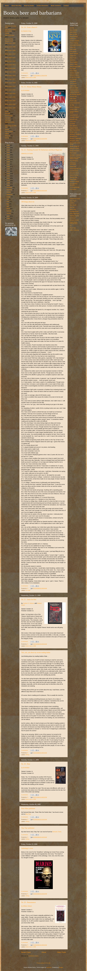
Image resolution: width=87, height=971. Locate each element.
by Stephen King (26, 31)
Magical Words (74, 128)
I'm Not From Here (75, 77)
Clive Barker (73, 51)
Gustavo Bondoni (74, 73)
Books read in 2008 (30, 77)
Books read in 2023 (10, 100)
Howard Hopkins (74, 75)
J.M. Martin (73, 81)
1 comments (24, 750)
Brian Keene (73, 32)
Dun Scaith (73, 68)
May (8, 204)
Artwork (7, 33)
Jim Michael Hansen (75, 94)
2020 (8, 157)
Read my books (29, 5)
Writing (27, 754)
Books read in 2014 (10, 68)
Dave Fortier (73, 58)
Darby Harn (73, 55)
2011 (8, 178)
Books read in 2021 (10, 93)
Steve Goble (73, 179)
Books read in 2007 (10, 43)
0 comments (24, 73)
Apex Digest (73, 200)
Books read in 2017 (10, 79)
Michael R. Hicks (74, 140)
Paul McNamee (74, 160)
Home (7, 5)
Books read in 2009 (10, 50)
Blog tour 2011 (9, 39)
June (8, 201)
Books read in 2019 (10, 86)
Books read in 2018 (10, 82)
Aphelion (72, 203)
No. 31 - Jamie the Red (28, 599)
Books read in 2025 (10, 108)
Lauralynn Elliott (74, 117)
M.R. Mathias (73, 125)
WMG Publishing (74, 230)
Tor (71, 225)
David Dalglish (74, 62)
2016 (8, 166)
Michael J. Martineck (75, 138)
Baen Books (73, 205)
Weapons (7, 135)
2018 (8, 161)
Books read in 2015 (10, 72)
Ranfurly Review (74, 220)
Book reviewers (56, 5)
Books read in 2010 (10, 54)
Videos (7, 133)
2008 (8, 185)
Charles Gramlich (74, 40)
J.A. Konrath (73, 79)
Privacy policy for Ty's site (43, 963)
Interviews (8, 118)
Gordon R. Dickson (28, 603)
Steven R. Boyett (74, 181)
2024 (8, 147)
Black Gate (73, 209)
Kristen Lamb (73, 109)
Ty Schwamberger (75, 187)
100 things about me (27, 202)
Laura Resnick (74, 115)
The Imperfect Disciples (73, 184)
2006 (8, 218)
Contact (66, 5)
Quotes (7, 129)
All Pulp (72, 28)
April (8, 206)
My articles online (9, 122)
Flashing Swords (74, 215)
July (8, 199)
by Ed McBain (25, 90)
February (9, 211)
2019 (8, 159)
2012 (8, 176)
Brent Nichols (73, 30)
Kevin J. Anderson (75, 107)
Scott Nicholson (74, 170)
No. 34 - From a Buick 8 (29, 27)
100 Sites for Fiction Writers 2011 (10, 30)
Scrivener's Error (74, 173)
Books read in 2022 (10, 97)
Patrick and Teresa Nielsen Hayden (75, 157)
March (8, 208)
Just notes (8, 120)
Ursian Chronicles (42, 5)
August (9, 196)
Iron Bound (73, 218)
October (9, 192)
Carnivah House (74, 211)
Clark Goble (73, 49)
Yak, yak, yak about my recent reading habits (35, 652)
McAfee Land (73, 132)
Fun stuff (27, 590)
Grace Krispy (73, 70)
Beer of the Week (9, 35)
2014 (8, 171)
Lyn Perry (72, 123)
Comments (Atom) (33, 956)
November (9, 189)
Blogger (61, 967)
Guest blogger (9, 115)
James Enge (73, 85)
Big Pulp (28, 814)
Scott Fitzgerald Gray (75, 168)
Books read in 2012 (10, 61)
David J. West (73, 64)
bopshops (49, 967)
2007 (8, 216)
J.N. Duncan (73, 83)
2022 (8, 152)
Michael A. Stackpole (75, 134)
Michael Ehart (73, 136)
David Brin (72, 60)
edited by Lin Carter (27, 153)
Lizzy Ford (72, 121)
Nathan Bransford (74, 150)
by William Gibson (26, 906)
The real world (9, 131)
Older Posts (61, 952)
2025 (8, 145)
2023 (8, 150)
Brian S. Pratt (73, 34)
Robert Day (73, 166)
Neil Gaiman (73, 153)
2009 (8, 183)
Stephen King (73, 177)
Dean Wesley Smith (75, 66)
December (9, 187)
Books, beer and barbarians (32, 13)
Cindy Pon (72, 47)
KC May (72, 105)
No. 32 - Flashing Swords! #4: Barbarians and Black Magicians (41, 150)
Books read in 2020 (10, 90)
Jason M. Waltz (74, 87)
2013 (8, 173)
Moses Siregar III (74, 146)
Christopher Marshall (75, 45)
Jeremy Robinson (74, 92)
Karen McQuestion (75, 103)
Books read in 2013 (10, 64)
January (9, 213)
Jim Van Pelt (73, 96)
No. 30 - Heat (25, 764)
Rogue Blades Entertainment (73, 223)
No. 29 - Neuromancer (28, 902)
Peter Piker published (28, 808)
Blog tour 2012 (9, 41)
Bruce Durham (74, 36)
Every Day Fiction (74, 213)
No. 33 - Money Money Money (31, 87)
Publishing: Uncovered (73, 163)
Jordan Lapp (73, 100)
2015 (8, 169)
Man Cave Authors (75, 130)
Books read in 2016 (10, 75)
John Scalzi (73, 98)
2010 (8, 180)
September (10, 194)
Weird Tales (73, 228)
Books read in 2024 (10, 104)
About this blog (16, 5)
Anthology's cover (27, 848)
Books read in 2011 (10, 57)
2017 (8, 164)
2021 (8, 154)
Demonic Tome (56, 831)
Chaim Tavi (73, 38)
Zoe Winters (73, 189)
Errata (6, 111)
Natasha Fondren (74, 148)
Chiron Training (74, 43)
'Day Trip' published (27, 828)
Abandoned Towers (75, 198)
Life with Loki (73, 119)
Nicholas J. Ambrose (75, 155)
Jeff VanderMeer (74, 90)
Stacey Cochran (74, 175)
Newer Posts (26, 952)
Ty (28, 75)
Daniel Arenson (74, 53)
